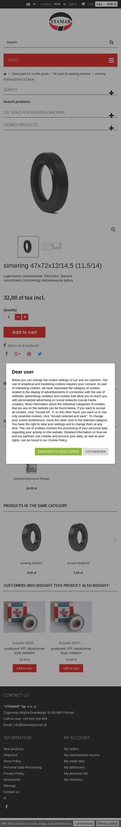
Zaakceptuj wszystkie (58, 451)
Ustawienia (96, 451)
